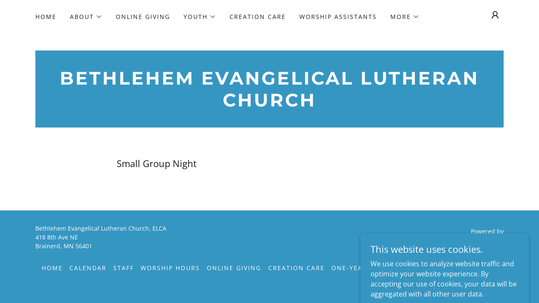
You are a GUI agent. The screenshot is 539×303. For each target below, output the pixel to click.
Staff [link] (123, 268)
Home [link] (45, 17)
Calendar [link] (88, 268)
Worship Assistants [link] (338, 17)
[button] (86, 17)
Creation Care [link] (257, 17)
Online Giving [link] (143, 17)
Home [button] (52, 268)
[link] (269, 104)
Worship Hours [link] (170, 268)
